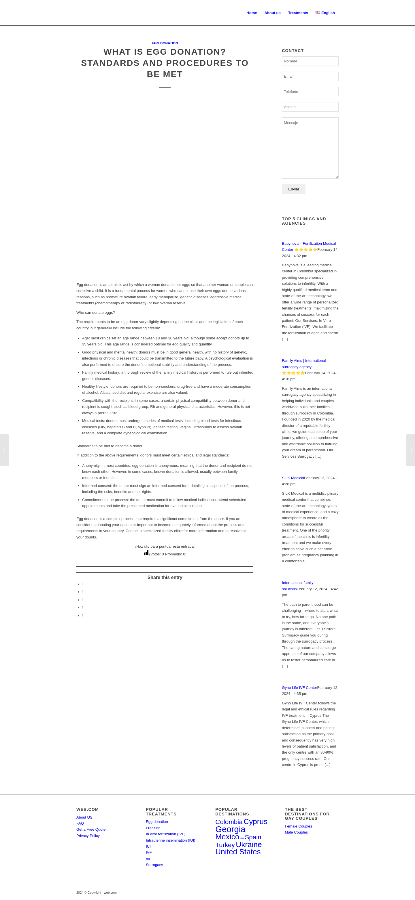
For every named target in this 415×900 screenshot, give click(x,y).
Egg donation (165, 43)
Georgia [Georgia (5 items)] (230, 829)
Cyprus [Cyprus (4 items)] (255, 821)
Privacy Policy (88, 836)
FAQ (80, 823)
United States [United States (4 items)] (238, 851)
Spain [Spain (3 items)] (253, 837)
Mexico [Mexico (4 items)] (227, 836)
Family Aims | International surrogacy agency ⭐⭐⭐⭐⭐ (304, 366)
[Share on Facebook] (83, 584)
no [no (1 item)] (242, 838)
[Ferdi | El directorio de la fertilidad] (76, 13)
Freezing (153, 828)
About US (84, 817)
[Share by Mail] (83, 616)
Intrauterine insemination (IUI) (170, 840)
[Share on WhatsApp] (83, 600)
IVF (149, 852)
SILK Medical (293, 478)
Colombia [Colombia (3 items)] (228, 822)
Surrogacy (154, 865)
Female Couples (298, 826)
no (148, 859)
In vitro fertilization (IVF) (165, 834)
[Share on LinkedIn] (83, 607)
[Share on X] (83, 592)
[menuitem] (252, 13)
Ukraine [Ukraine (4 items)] (249, 844)
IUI (148, 846)
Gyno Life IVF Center (299, 687)
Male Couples (296, 832)
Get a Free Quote (90, 829)
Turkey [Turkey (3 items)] (225, 845)
